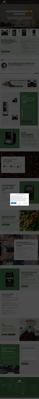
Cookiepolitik (19, 204)
